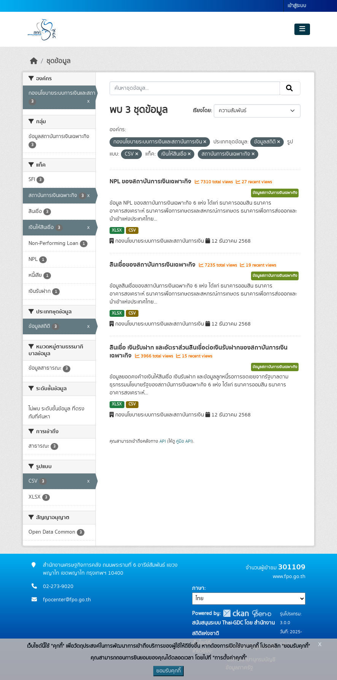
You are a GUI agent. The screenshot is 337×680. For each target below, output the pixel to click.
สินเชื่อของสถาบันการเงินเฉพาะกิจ (153, 265)
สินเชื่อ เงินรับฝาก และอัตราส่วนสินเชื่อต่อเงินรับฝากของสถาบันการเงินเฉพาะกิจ (199, 352)
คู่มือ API (184, 441)
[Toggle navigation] (302, 29)
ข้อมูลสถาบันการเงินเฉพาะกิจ (275, 192)
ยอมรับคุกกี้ (168, 671)
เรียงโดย (202, 110)
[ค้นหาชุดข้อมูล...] (195, 88)
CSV (132, 230)
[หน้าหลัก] (34, 61)
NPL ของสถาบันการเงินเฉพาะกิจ (151, 181)
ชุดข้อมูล (58, 61)
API (162, 441)
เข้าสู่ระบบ (297, 6)
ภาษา (198, 588)
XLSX (117, 230)
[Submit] (290, 88)
